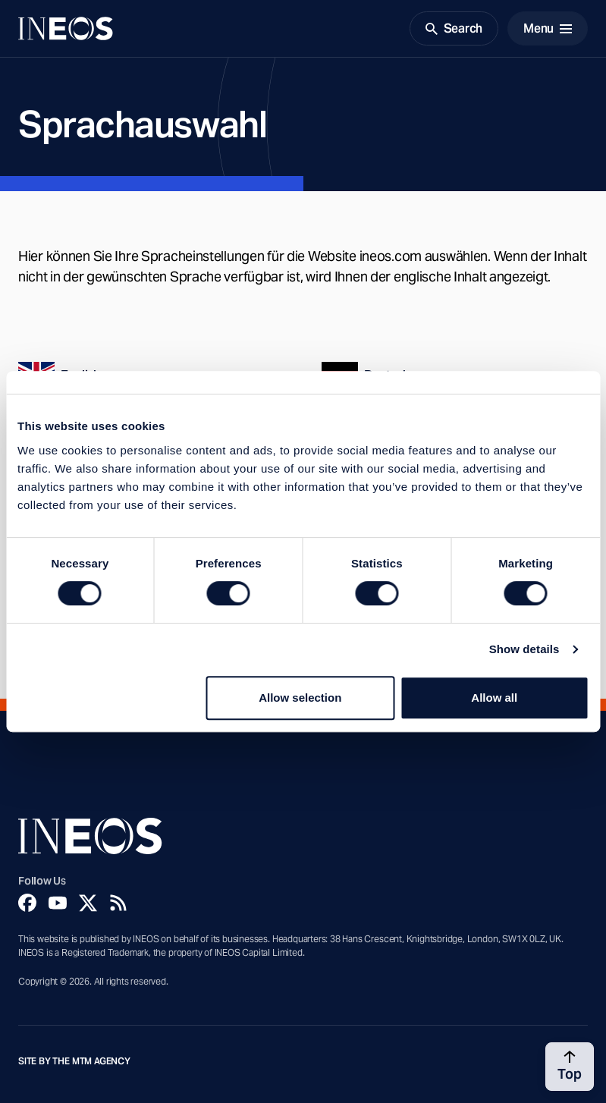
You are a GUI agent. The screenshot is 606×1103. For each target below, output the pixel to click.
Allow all (494, 697)
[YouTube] (58, 903)
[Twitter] (88, 903)
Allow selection (300, 697)
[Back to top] (569, 1066)
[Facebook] (27, 903)
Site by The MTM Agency (74, 1061)
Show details (524, 649)
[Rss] (118, 903)
